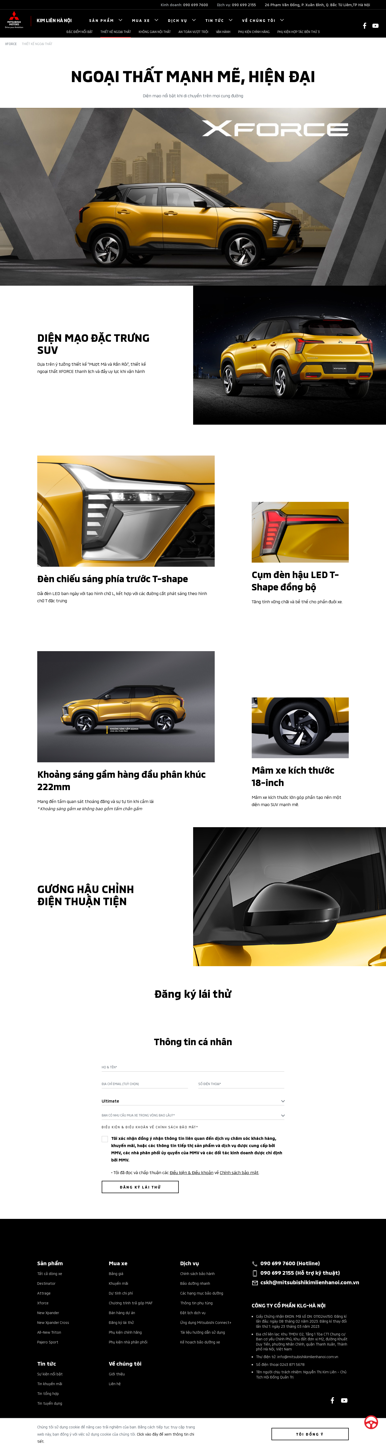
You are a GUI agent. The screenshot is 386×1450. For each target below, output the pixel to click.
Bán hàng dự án (122, 1312)
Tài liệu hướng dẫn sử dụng (202, 1332)
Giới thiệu (117, 1373)
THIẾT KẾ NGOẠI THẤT (115, 31)
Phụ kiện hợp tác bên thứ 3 (298, 31)
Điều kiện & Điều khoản (191, 1172)
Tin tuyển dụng (49, 1403)
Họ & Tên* (109, 1067)
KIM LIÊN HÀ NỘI (54, 20)
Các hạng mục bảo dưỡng (201, 1292)
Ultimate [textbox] (110, 1100)
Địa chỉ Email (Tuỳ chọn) (120, 1083)
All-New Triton (49, 1332)
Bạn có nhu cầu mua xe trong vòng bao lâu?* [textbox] (138, 1115)
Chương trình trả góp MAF (131, 1302)
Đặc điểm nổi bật (80, 31)
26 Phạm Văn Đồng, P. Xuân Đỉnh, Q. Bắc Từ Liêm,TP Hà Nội (317, 4)
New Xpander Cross (53, 1322)
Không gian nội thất (155, 31)
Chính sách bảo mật (239, 1172)
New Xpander (48, 1312)
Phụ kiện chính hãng (254, 31)
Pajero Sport (47, 1341)
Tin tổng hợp (48, 1393)
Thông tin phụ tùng (196, 1302)
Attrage (44, 1292)
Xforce (11, 44)
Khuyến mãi (118, 1283)
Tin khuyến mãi (49, 1383)
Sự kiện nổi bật (50, 1373)
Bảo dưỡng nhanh (195, 1283)
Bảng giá (116, 1273)
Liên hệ (115, 1383)
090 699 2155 (244, 4)
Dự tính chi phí (121, 1292)
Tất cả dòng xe (49, 1273)
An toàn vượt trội (193, 31)
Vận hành (223, 31)
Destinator (46, 1283)
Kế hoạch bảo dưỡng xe (200, 1341)
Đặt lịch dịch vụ (192, 1312)
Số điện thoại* (209, 1083)
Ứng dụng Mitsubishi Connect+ (205, 1322)
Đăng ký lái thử (121, 1322)
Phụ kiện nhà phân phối (128, 1341)
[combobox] (193, 1100)
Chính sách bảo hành (197, 1273)
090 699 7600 (195, 4)
